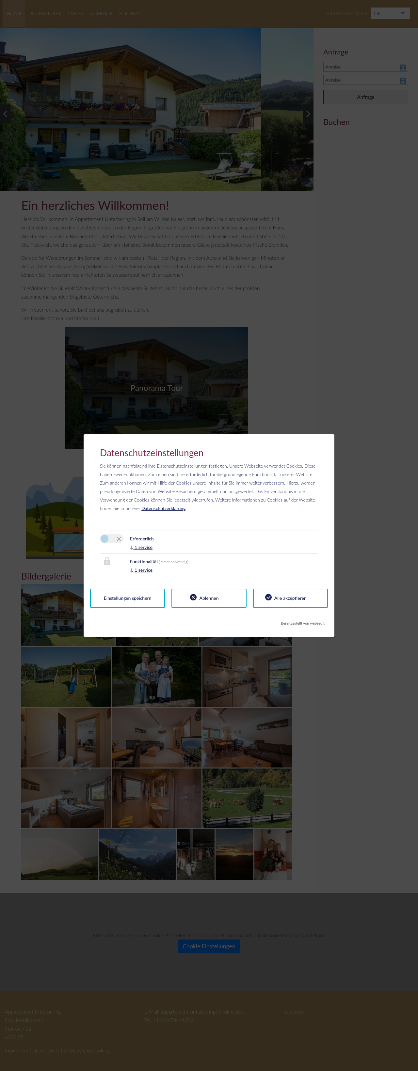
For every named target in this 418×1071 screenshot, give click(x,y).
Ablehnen (208, 598)
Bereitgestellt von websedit (303, 621)
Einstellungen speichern (128, 598)
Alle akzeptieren (290, 598)
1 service (141, 547)
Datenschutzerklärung (163, 508)
